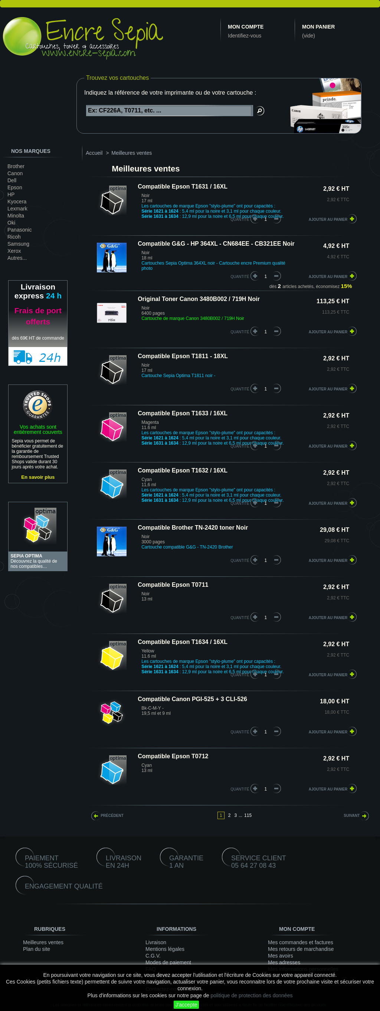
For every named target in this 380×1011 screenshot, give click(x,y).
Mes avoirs (280, 955)
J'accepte (186, 1005)
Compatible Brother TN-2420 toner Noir (193, 527)
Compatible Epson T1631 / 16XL (182, 186)
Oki (11, 223)
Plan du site (36, 949)
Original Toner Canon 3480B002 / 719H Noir (199, 299)
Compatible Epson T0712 (173, 756)
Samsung (18, 244)
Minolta (15, 216)
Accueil (94, 153)
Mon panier (318, 27)
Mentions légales (164, 949)
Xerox (14, 251)
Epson (14, 187)
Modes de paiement (168, 962)
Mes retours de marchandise (301, 949)
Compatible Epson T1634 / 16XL (182, 642)
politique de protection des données (251, 995)
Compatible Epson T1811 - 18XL (183, 356)
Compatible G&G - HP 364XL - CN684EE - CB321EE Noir (216, 244)
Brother (15, 166)
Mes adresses (284, 962)
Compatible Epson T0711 (173, 585)
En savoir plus (38, 477)
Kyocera (16, 202)
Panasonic (19, 230)
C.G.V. (153, 956)
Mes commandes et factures (300, 942)
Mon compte (245, 27)
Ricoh (14, 237)
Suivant (352, 816)
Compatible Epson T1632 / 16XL (182, 470)
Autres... (17, 258)
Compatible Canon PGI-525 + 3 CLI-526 (192, 699)
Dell (11, 180)
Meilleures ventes (43, 942)
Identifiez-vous (244, 36)
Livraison (155, 942)
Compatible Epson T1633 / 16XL (182, 413)
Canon (15, 173)
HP (10, 194)
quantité (239, 219)
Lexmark (17, 209)
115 (248, 815)
